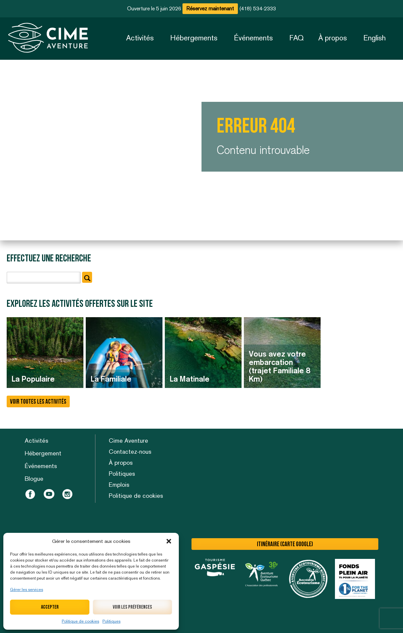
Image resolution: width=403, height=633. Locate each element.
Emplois (119, 484)
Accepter (50, 607)
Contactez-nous (130, 451)
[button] (168, 541)
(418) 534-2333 (257, 8)
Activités (140, 37)
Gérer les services (26, 589)
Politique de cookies (80, 621)
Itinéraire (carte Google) (285, 544)
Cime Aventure (128, 440)
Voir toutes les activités (38, 402)
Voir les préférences (132, 607)
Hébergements (194, 37)
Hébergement (43, 453)
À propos (332, 37)
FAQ (296, 37)
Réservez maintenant (210, 8)
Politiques (111, 621)
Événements (253, 37)
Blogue (34, 478)
